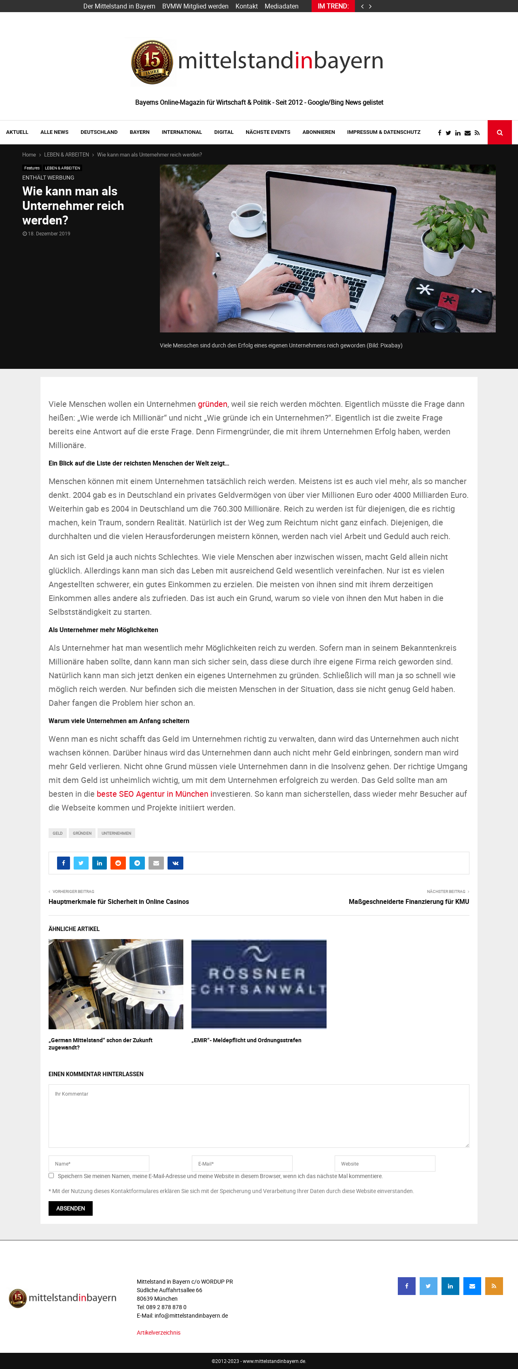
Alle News (54, 132)
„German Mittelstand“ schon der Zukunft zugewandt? (101, 1043)
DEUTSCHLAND (99, 132)
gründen (212, 403)
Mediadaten (282, 6)
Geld (58, 833)
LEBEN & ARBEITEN (62, 168)
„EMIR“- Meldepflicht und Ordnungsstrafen (246, 1040)
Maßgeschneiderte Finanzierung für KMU (409, 901)
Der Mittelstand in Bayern (119, 6)
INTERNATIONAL (182, 132)
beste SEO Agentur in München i (154, 793)
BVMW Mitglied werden (195, 6)
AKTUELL (17, 132)
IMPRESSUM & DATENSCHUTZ (383, 132)
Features (32, 168)
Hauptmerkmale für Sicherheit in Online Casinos (119, 901)
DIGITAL (224, 132)
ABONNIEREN (319, 132)
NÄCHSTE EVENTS (268, 132)
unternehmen (116, 833)
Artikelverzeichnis (158, 1332)
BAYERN (140, 132)
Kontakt (247, 6)
